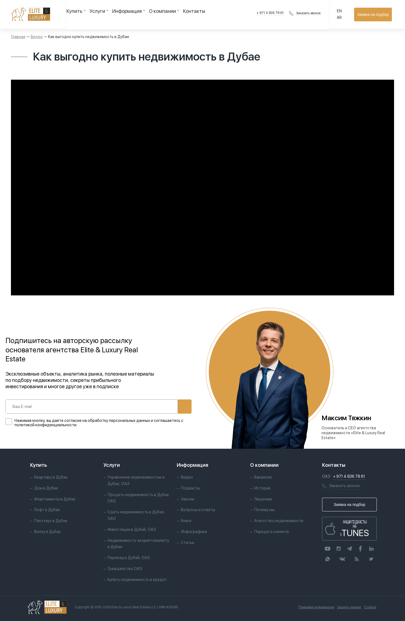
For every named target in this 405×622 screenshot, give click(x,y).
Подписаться (166, 406)
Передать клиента (271, 532)
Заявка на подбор (375, 14)
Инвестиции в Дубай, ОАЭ (132, 530)
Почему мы (264, 510)
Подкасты (190, 488)
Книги (186, 521)
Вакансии (263, 478)
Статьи (187, 543)
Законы (187, 499)
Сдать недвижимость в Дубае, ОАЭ (136, 516)
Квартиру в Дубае (51, 478)
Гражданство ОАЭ (125, 569)
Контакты (166, 14)
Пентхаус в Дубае (50, 521)
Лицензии (263, 499)
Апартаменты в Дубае (54, 499)
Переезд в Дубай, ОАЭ (129, 558)
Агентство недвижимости (278, 521)
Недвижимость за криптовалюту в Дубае (138, 544)
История (262, 488)
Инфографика (194, 532)
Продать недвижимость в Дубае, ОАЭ (139, 498)
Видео (37, 36)
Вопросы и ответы (198, 510)
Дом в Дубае (46, 488)
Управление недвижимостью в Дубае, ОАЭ (136, 481)
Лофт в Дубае (47, 510)
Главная (18, 36)
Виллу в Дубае (47, 532)
